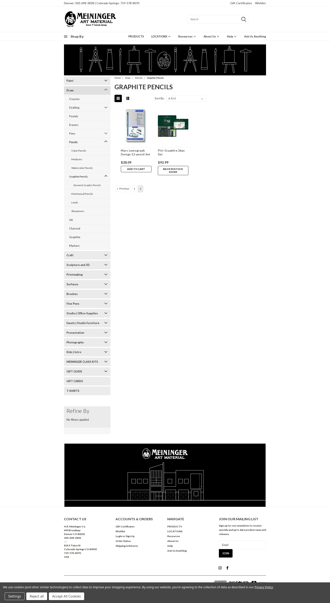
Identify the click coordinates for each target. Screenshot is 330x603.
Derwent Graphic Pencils (87, 185)
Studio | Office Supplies (82, 313)
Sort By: (159, 98)
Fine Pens (73, 303)
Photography (75, 342)
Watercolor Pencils (82, 167)
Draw (70, 90)
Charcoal (74, 228)
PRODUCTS (136, 36)
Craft (70, 255)
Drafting (74, 107)
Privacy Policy (263, 587)
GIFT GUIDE (74, 371)
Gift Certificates (241, 3)
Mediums (76, 159)
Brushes (72, 294)
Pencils (73, 142)
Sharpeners (77, 211)
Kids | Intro (74, 352)
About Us (212, 36)
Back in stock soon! (173, 171)
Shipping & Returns (127, 545)
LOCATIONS (161, 36)
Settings (14, 596)
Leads (74, 202)
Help (232, 36)
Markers (74, 245)
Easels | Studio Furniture (83, 323)
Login (119, 536)
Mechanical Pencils (82, 193)
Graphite (74, 237)
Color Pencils (78, 150)
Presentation (75, 332)
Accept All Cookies (66, 596)
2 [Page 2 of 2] (140, 188)
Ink (71, 219)
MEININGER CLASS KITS (82, 361)
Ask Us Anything (255, 36)
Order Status (123, 541)
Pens (72, 133)
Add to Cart (136, 169)
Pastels (73, 116)
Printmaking (75, 274)
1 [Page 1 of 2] (134, 188)
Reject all (37, 596)
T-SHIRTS (73, 390)
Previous (122, 189)
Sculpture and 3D (78, 265)
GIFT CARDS (75, 381)
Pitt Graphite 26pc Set (171, 152)
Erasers (73, 125)
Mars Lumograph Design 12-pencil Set (135, 152)
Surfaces (72, 284)
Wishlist (260, 3)
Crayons (74, 99)
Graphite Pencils (78, 176)
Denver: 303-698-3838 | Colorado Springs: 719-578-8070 (101, 3)
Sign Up (130, 536)
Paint (70, 80)
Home (117, 78)
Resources (187, 36)
